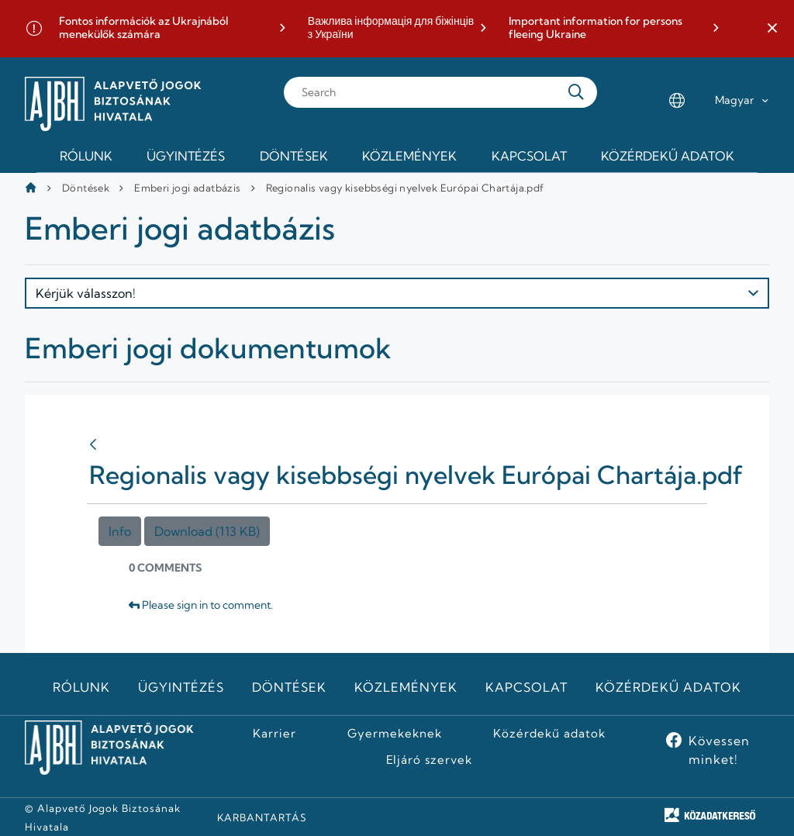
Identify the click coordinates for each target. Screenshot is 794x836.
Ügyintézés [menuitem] (186, 156)
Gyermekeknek (394, 734)
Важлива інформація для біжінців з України (391, 28)
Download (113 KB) (207, 531)
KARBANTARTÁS (262, 817)
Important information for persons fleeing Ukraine (595, 28)
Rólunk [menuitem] (86, 156)
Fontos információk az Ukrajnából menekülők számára (143, 28)
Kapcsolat (526, 687)
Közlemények (405, 687)
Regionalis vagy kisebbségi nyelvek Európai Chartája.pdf (405, 187)
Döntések (85, 187)
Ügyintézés (181, 687)
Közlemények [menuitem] (409, 156)
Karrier (274, 734)
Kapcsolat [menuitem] (529, 156)
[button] (772, 28)
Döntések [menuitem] (294, 156)
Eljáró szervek (429, 760)
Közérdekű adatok (668, 687)
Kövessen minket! (719, 750)
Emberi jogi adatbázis (187, 187)
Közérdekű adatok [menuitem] (667, 156)
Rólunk (81, 687)
